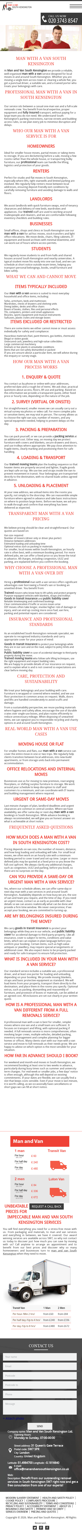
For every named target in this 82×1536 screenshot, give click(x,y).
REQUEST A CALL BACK (46, 1206)
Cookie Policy (14, 1500)
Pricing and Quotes (43, 1511)
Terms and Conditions (60, 1503)
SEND (40, 1426)
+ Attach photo (13, 1418)
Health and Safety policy (58, 1498)
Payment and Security (49, 1509)
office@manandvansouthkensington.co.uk (41, 1469)
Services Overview (17, 1511)
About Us (65, 1506)
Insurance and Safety (19, 1509)
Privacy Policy (15, 1506)
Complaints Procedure (40, 1500)
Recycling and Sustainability (24, 1503)
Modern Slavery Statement (22, 1498)
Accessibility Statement (41, 1506)
